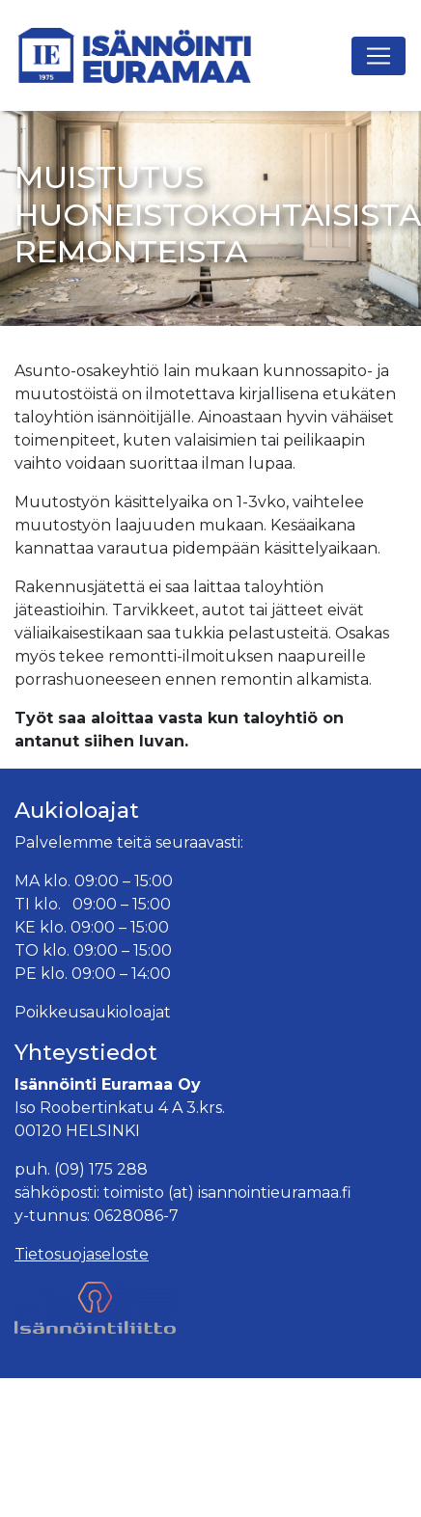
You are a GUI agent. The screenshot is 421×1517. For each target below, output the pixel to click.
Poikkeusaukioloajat (92, 1012)
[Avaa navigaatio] (378, 56)
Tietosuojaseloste (81, 1254)
